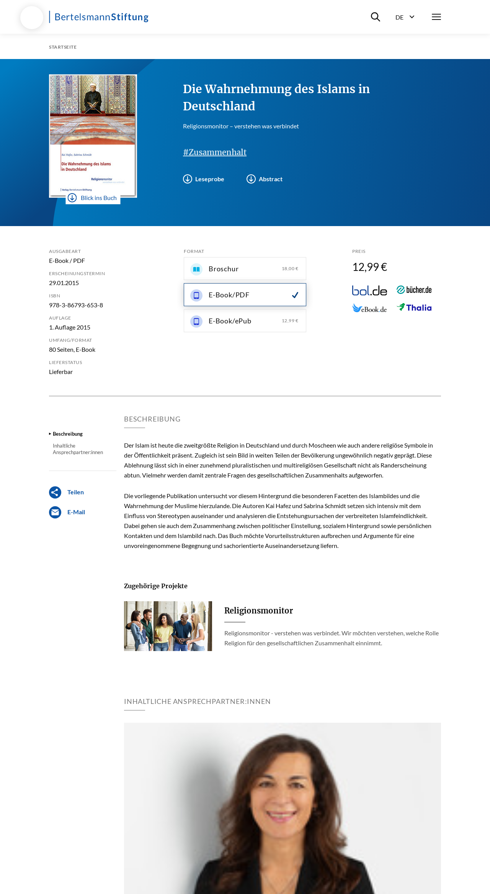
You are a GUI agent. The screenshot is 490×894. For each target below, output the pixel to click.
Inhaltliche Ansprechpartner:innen (78, 449)
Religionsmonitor (258, 610)
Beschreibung (68, 434)
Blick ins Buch (92, 197)
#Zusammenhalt (215, 152)
